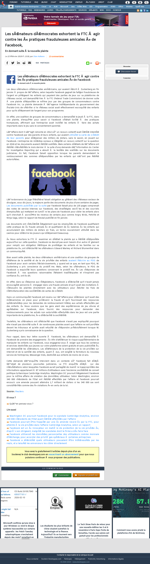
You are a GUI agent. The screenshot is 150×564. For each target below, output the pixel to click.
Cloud (43, 7)
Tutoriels (26, 2)
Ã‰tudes (90, 2)
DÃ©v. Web (82, 7)
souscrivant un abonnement (64, 456)
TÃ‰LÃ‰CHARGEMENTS (66, 10)
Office (120, 7)
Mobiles (129, 7)
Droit (101, 2)
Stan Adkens (38, 58)
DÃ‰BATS (93, 10)
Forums (13, 2)
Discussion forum (127, 71)
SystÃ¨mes (139, 7)
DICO (108, 10)
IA (50, 7)
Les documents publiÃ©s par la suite (27, 207)
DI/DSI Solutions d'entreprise (27, 7)
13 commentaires (56, 58)
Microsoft (64, 7)
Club (109, 2)
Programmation (101, 7)
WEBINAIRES (39, 10)
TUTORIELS (21, 10)
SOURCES (83, 10)
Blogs (44, 2)
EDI (91, 7)
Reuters (19, 393)
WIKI (102, 10)
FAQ (36, 2)
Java (72, 7)
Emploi (79, 2)
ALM (55, 7)
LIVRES (50, 10)
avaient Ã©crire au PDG (82, 262)
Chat (53, 2)
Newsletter (65, 2)
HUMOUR (117, 10)
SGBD (113, 7)
